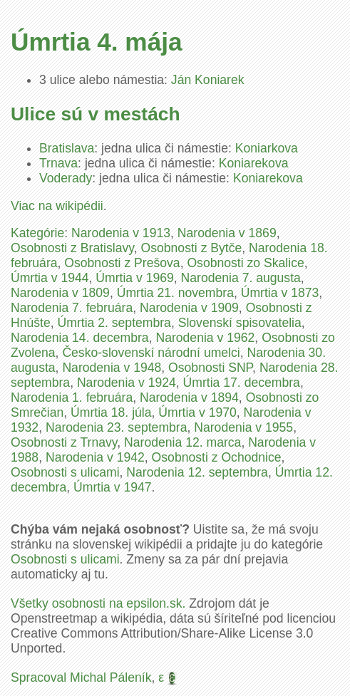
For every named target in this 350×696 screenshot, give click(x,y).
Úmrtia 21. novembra (175, 293)
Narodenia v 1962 (204, 338)
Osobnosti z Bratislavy (72, 248)
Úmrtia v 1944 (50, 278)
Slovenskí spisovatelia (240, 323)
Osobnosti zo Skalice (245, 263)
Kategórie (37, 233)
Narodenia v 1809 (60, 293)
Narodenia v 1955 (243, 427)
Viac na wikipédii (57, 206)
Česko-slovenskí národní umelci (151, 353)
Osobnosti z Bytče (191, 248)
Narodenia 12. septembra (197, 472)
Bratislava (66, 148)
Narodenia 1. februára (72, 397)
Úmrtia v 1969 (135, 278)
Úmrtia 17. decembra (241, 382)
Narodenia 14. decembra (80, 338)
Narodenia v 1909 (189, 308)
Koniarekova (254, 163)
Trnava (58, 163)
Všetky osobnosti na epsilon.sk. (98, 603)
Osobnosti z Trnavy (64, 442)
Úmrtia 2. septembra (114, 323)
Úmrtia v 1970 (197, 412)
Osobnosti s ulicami (65, 472)
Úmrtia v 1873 (280, 293)
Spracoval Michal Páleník (81, 677)
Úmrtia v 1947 (112, 487)
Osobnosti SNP (210, 367)
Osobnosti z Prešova (122, 263)
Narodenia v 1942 (95, 457)
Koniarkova (266, 148)
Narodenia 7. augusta (241, 278)
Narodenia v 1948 (111, 367)
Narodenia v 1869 (227, 233)
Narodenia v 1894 (189, 397)
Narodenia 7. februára (72, 308)
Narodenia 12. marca (182, 442)
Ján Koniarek (208, 80)
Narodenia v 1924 (126, 382)
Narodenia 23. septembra (116, 427)
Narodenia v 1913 (120, 233)
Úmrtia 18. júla (111, 412)
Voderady (65, 178)
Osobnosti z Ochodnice (217, 457)
